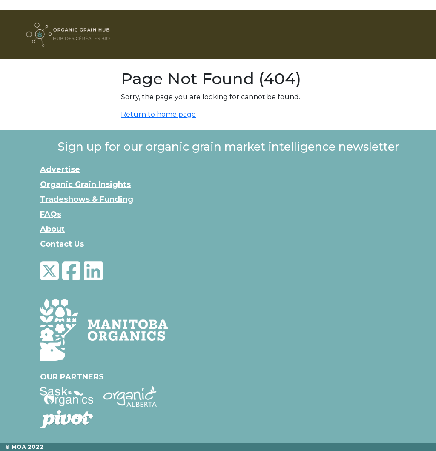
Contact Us (62, 244)
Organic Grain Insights (85, 184)
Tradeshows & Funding (86, 199)
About (52, 229)
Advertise (60, 169)
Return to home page (158, 114)
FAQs (50, 214)
